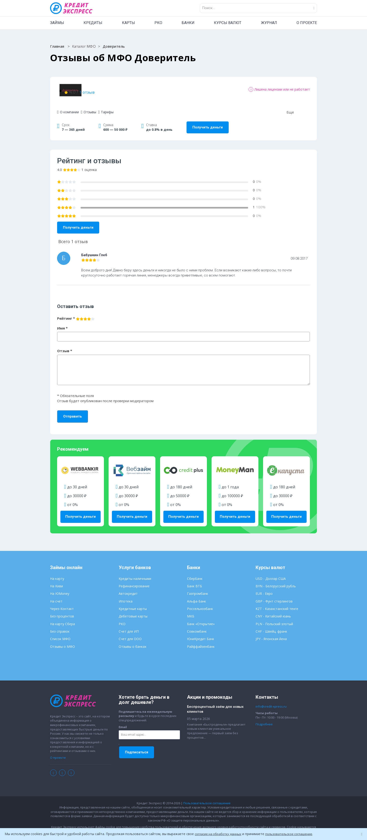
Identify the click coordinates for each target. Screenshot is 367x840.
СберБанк (194, 573)
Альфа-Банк (196, 596)
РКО (158, 23)
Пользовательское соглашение (207, 798)
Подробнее (264, 719)
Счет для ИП (129, 626)
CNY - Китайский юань (273, 611)
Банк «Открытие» (201, 619)
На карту (57, 573)
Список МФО (60, 634)
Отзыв (64, 346)
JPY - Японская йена (271, 634)
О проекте (58, 753)
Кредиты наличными (135, 573)
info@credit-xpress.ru (271, 701)
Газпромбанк (197, 589)
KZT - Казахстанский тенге (277, 604)
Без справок (60, 626)
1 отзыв (142, 89)
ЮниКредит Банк (200, 634)
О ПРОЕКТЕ (307, 23)
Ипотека (125, 596)
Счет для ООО (130, 634)
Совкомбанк (197, 626)
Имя (62, 323)
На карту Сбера (62, 619)
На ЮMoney (59, 589)
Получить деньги (207, 122)
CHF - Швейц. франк (271, 626)
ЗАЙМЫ (57, 23)
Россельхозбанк (200, 604)
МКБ (190, 611)
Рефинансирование (134, 581)
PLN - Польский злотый (274, 619)
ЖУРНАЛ (269, 23)
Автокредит (128, 589)
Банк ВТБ (194, 581)
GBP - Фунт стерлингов (274, 596)
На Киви (56, 581)
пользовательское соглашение (293, 834)
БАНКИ (188, 23)
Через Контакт (62, 604)
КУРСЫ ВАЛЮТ (227, 23)
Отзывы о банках (132, 641)
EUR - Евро (264, 589)
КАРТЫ (128, 23)
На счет (56, 596)
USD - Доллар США (271, 573)
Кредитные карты (133, 604)
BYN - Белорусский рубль (276, 581)
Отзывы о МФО (62, 641)
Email (123, 722)
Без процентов (62, 611)
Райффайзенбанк (201, 641)
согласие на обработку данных (219, 834)
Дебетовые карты (133, 611)
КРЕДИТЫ (93, 23)
